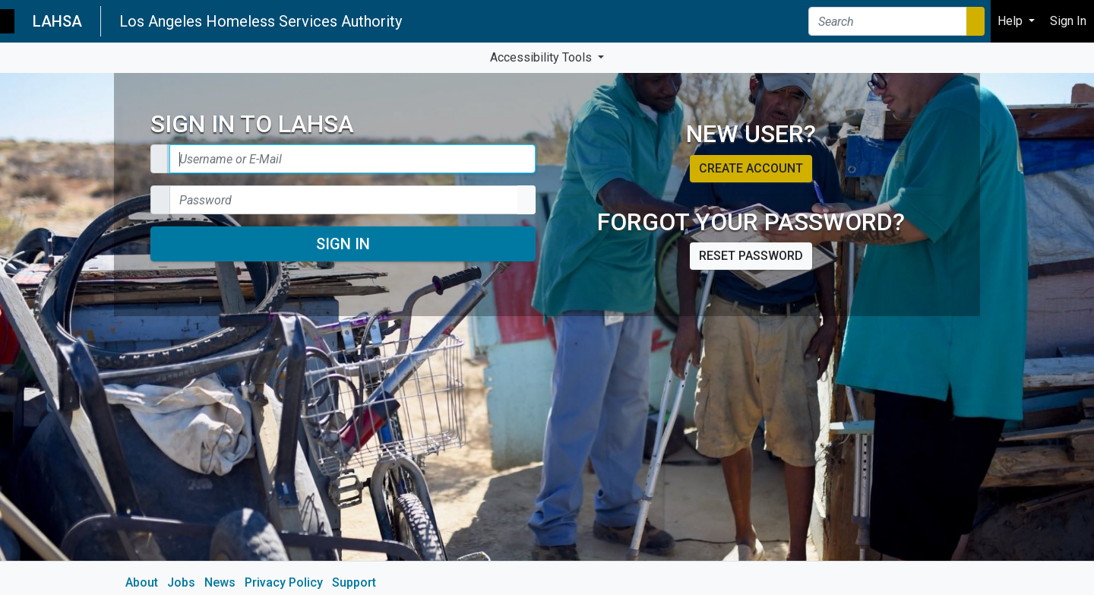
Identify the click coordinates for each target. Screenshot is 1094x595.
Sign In (343, 244)
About (141, 582)
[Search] (887, 21)
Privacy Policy (284, 582)
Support (354, 582)
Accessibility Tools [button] (542, 57)
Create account (751, 168)
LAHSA (57, 21)
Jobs (181, 582)
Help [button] (1012, 21)
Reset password (751, 255)
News (220, 582)
